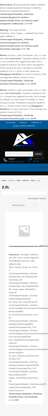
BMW (18, 180)
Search (38, 154)
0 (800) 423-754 (14, 162)
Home (4, 180)
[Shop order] (24, 205)
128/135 (26, 180)
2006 (33, 180)
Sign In (23, 126)
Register (31, 126)
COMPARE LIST (36, 122)
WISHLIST (23, 122)
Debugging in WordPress (11, 74)
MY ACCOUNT (10, 122)
